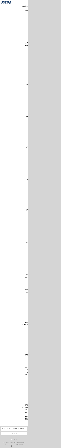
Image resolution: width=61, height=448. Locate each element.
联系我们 (15, 439)
